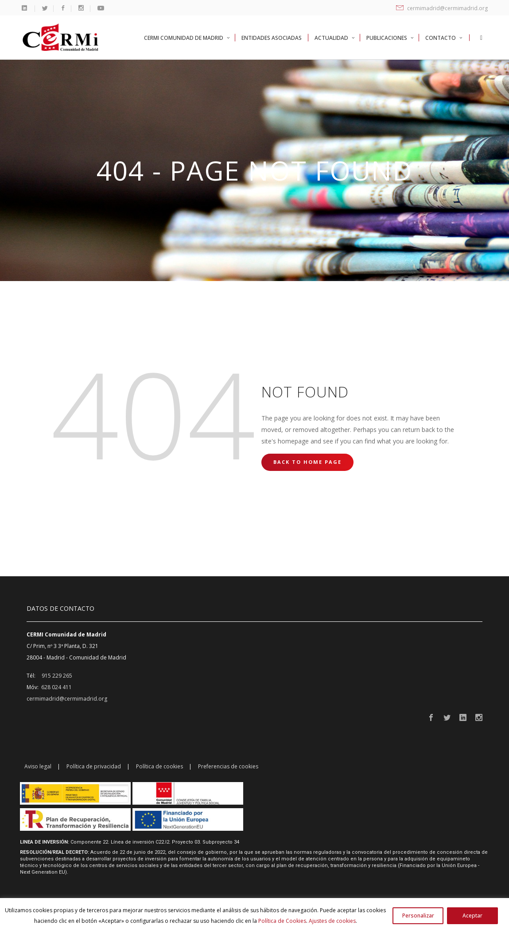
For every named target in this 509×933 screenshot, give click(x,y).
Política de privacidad (93, 766)
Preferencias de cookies (228, 766)
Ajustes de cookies (332, 921)
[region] (254, 915)
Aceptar (472, 915)
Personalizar (418, 915)
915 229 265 (57, 675)
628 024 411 (56, 687)
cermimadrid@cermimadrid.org (442, 8)
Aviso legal (37, 766)
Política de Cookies (282, 921)
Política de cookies (159, 766)
